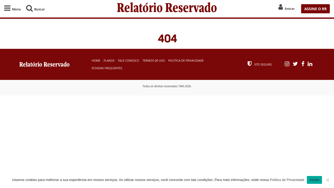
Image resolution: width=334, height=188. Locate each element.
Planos (109, 60)
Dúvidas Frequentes (107, 68)
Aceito (314, 180)
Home (96, 60)
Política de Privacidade (186, 60)
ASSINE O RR (315, 8)
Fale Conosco (128, 60)
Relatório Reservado (167, 8)
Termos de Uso (153, 60)
